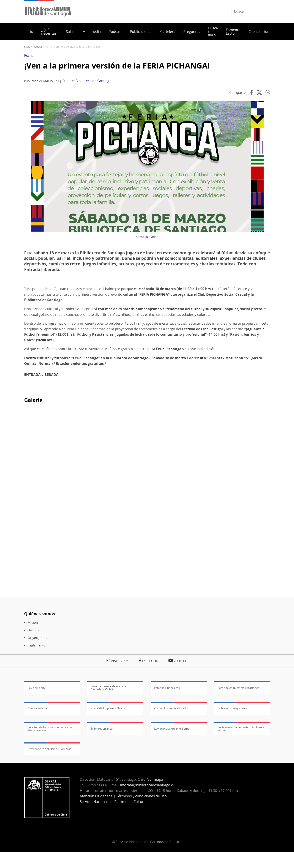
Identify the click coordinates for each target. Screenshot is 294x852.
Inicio (29, 31)
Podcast (115, 31)
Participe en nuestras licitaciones (238, 688)
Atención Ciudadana (96, 796)
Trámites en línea (102, 729)
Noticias (37, 46)
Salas (70, 31)
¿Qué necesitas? (49, 31)
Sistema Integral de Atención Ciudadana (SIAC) (109, 687)
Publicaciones (141, 31)
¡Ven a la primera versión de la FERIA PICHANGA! (117, 65)
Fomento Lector (233, 31)
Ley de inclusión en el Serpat (172, 729)
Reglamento (36, 645)
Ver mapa (155, 779)
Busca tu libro (213, 31)
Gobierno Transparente (232, 708)
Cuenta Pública (37, 708)
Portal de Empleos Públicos (108, 708)
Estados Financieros (167, 688)
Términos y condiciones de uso (141, 796)
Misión (33, 623)
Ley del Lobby (37, 688)
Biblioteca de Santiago (93, 80)
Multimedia (91, 31)
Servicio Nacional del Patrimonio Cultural (113, 801)
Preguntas (191, 31)
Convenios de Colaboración (171, 708)
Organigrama (37, 638)
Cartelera (167, 31)
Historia (33, 630)
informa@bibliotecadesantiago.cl (147, 785)
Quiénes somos (39, 613)
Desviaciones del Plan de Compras (49, 749)
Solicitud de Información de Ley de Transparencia (50, 728)
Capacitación (258, 31)
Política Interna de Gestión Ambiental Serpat (241, 728)
